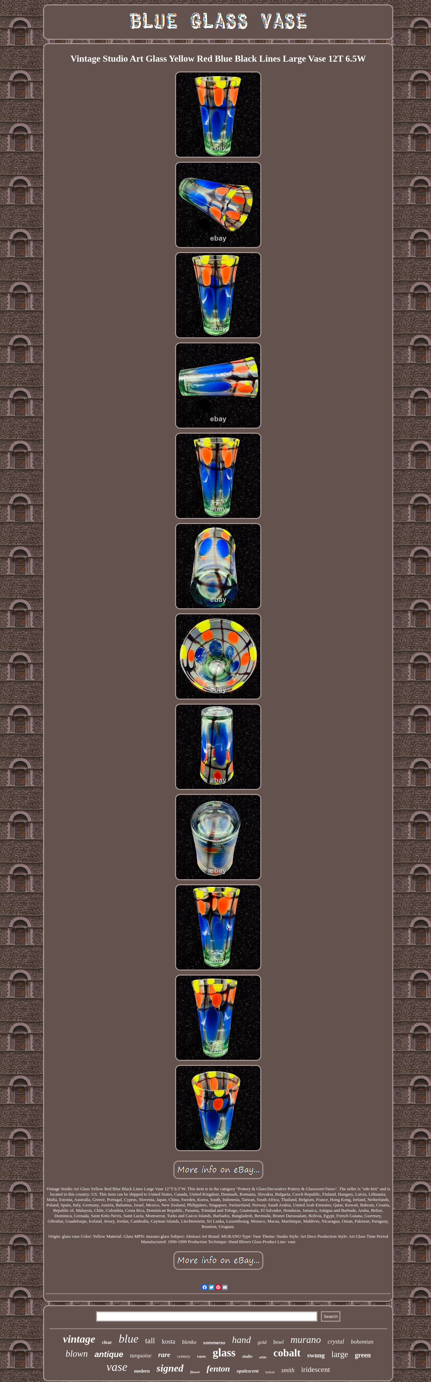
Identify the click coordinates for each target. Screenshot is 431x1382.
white (262, 1357)
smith (287, 1370)
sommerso (214, 1342)
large (339, 1354)
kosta (168, 1341)
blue (128, 1338)
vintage (79, 1339)
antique (109, 1354)
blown (77, 1354)
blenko (189, 1342)
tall (150, 1341)
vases (201, 1356)
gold (262, 1342)
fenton (218, 1369)
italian (270, 1372)
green (363, 1355)
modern (142, 1371)
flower (195, 1372)
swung (316, 1355)
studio (247, 1356)
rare (164, 1355)
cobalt (287, 1353)
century (183, 1356)
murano (306, 1339)
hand (241, 1339)
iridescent (315, 1369)
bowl (278, 1342)
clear (107, 1342)
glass (224, 1353)
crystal (336, 1341)
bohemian (362, 1342)
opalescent (248, 1371)
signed (170, 1368)
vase (116, 1367)
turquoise (141, 1355)
